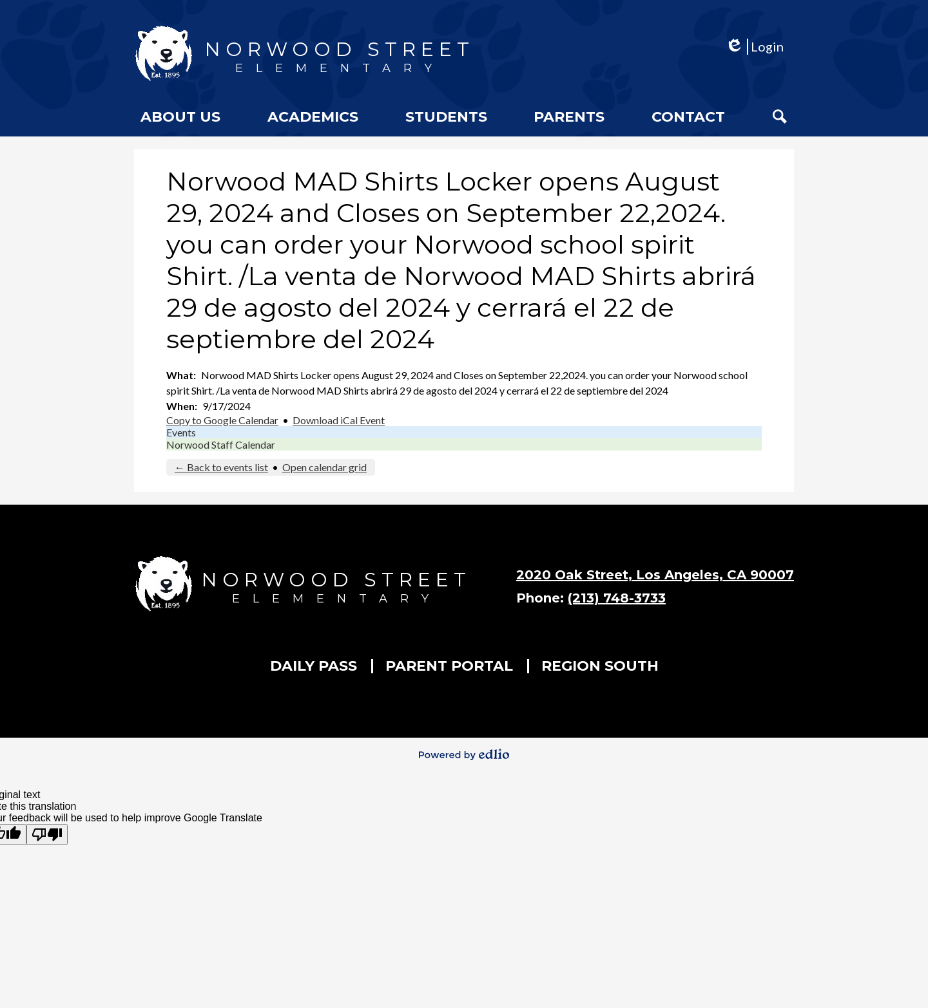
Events (181, 432)
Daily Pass (313, 666)
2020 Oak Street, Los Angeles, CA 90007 (655, 575)
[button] (180, 116)
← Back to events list (221, 467)
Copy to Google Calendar (222, 420)
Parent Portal (449, 666)
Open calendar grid (324, 467)
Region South (600, 666)
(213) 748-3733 (617, 598)
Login (754, 47)
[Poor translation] (47, 834)
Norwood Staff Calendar (220, 444)
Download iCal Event (339, 420)
